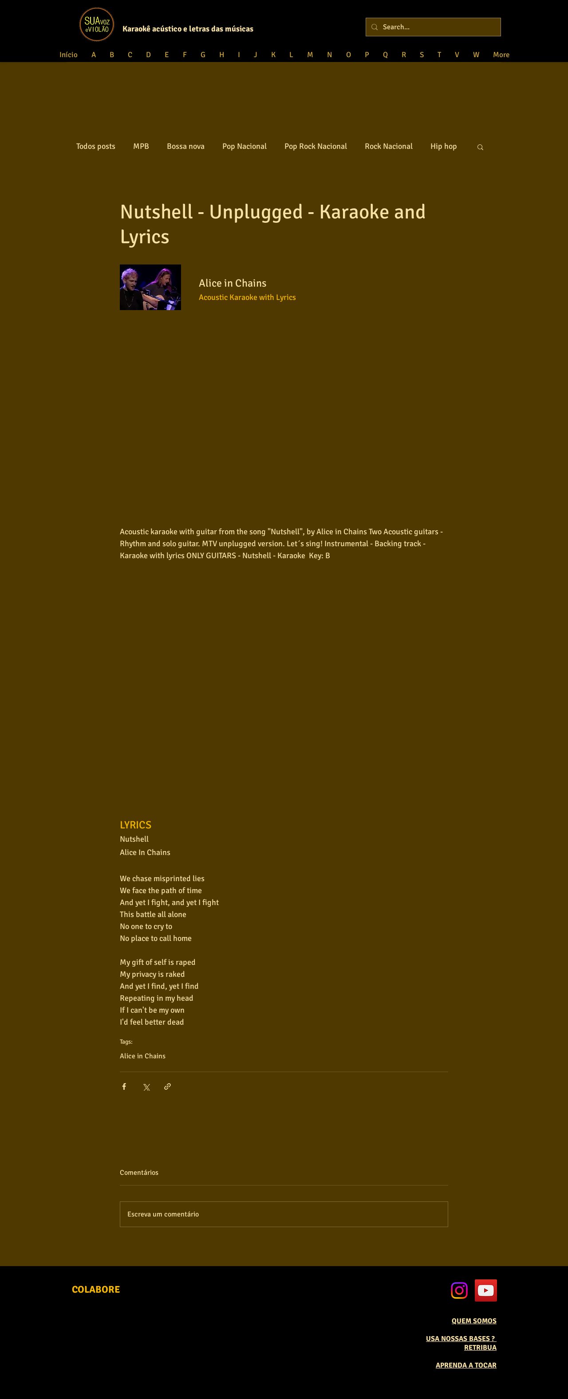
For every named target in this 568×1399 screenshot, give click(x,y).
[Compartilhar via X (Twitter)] (146, 1086)
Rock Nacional (389, 146)
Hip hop (443, 146)
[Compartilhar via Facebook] (124, 1086)
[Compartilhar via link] (167, 1086)
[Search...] (432, 27)
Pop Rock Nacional (315, 146)
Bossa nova (186, 146)
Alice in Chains (143, 1056)
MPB (141, 146)
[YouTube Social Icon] (486, 1290)
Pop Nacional (244, 146)
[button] (480, 146)
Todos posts (95, 146)
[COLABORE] (96, 1290)
